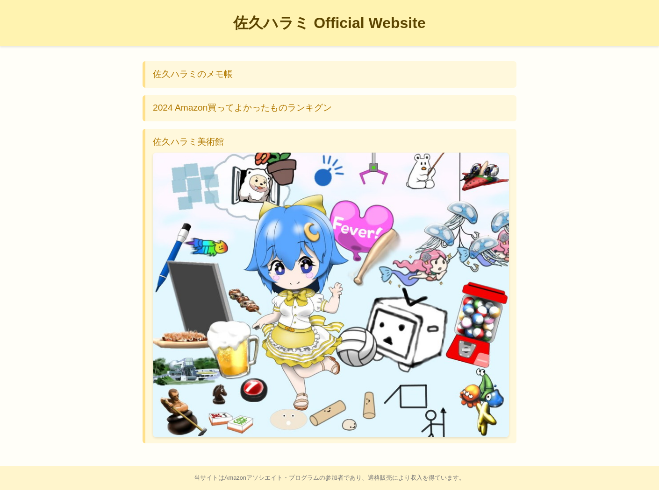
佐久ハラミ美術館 (331, 287)
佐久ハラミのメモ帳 (193, 74)
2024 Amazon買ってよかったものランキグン (242, 107)
